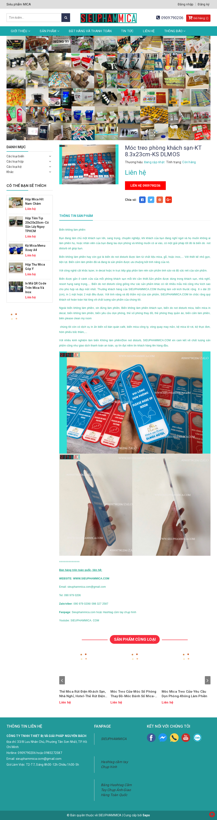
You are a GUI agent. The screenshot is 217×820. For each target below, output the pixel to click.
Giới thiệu (20, 31)
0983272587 (53, 753)
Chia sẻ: (131, 199)
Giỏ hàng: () (198, 17)
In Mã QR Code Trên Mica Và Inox (35, 288)
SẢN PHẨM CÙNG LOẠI (135, 639)
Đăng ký (203, 4)
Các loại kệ (14, 166)
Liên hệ (149, 31)
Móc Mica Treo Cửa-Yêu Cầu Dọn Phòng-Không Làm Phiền (184, 694)
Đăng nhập (185, 4)
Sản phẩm (49, 31)
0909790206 (172, 17)
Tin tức (127, 31)
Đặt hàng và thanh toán (90, 31)
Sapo (146, 815)
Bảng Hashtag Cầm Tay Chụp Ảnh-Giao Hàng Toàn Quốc (116, 790)
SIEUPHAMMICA (114, 739)
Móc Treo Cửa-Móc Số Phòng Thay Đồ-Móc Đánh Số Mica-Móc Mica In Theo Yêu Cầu (133, 694)
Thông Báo (175, 31)
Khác (10, 172)
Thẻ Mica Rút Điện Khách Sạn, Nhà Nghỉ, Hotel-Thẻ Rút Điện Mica (82, 694)
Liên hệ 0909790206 (145, 185)
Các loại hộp (15, 161)
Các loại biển (15, 156)
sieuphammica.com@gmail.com (39, 758)
